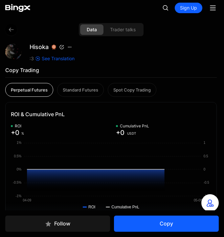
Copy (166, 223)
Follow (57, 223)
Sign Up (188, 8)
